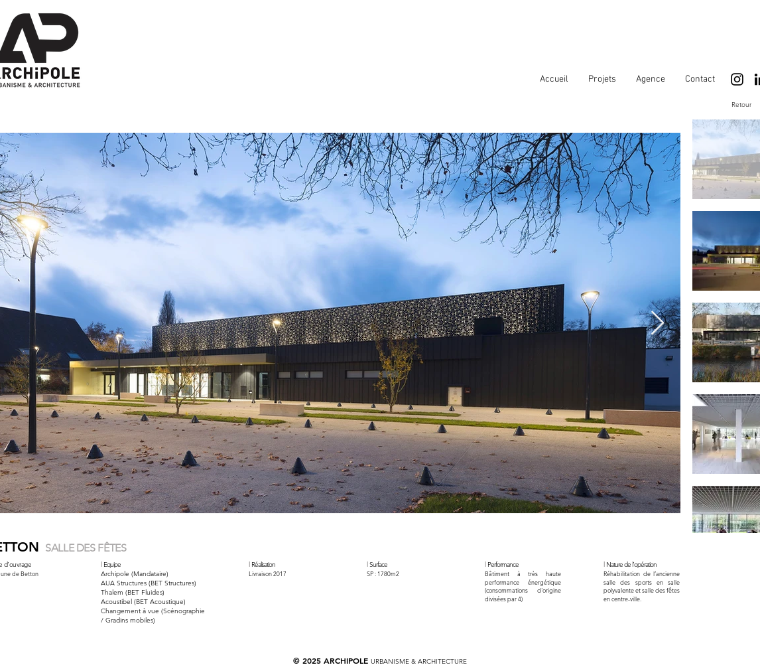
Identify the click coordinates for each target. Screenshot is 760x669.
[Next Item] (657, 323)
